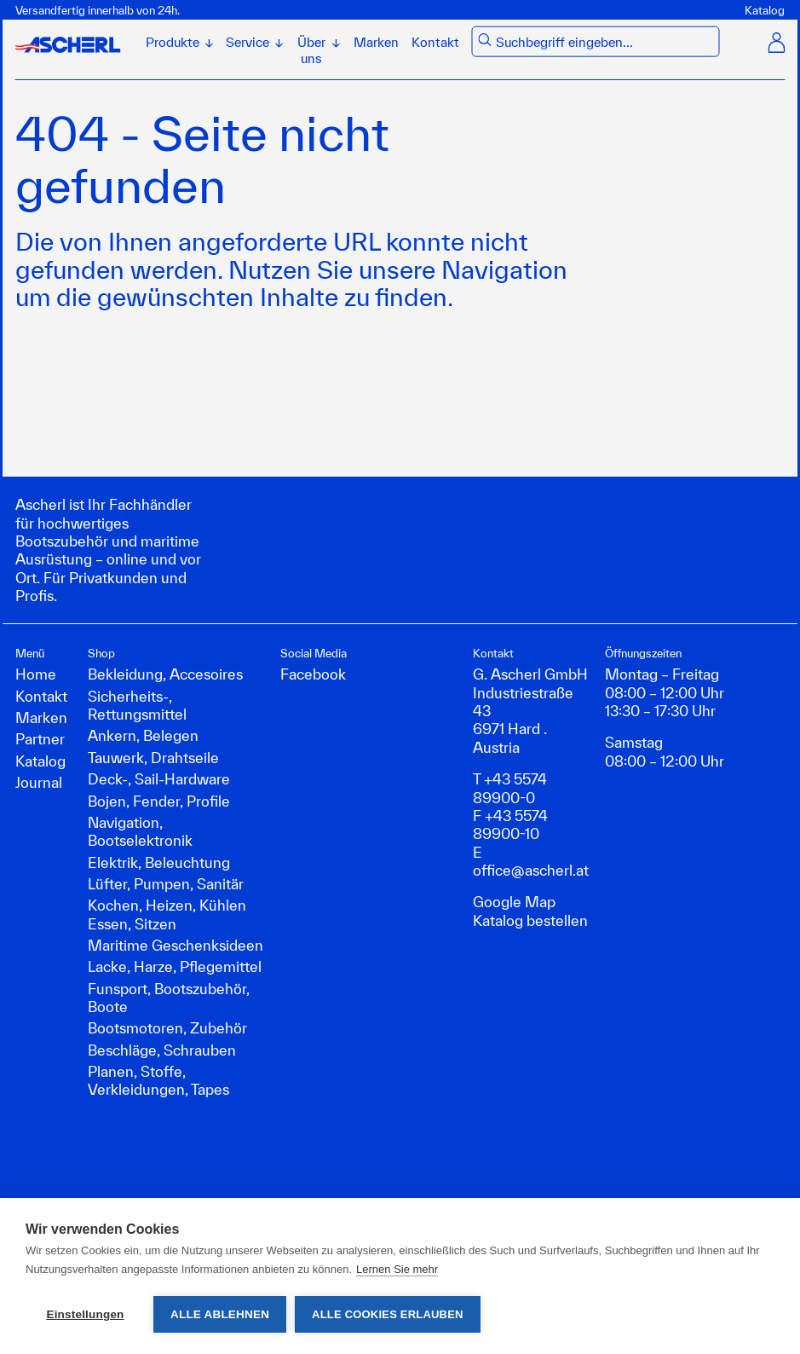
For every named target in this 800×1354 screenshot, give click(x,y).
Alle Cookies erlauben (387, 1314)
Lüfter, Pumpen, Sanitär (166, 884)
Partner (40, 739)
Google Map (514, 902)
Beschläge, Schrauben (162, 1050)
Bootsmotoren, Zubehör (167, 1028)
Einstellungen (85, 1314)
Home (35, 674)
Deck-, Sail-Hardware (159, 779)
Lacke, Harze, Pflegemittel (175, 966)
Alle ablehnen (219, 1314)
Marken (376, 42)
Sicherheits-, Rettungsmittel (137, 705)
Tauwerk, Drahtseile (153, 757)
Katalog (765, 10)
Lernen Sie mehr (397, 1269)
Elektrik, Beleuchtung (159, 862)
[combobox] (604, 42)
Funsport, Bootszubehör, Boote (169, 998)
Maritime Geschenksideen (175, 945)
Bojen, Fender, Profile (159, 801)
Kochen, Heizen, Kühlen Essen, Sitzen (167, 914)
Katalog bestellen (530, 920)
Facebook (313, 674)
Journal (38, 782)
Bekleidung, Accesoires (165, 674)
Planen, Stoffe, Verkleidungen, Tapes (158, 1080)
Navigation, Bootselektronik (140, 831)
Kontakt (435, 42)
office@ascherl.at (531, 870)
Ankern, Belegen (143, 735)
